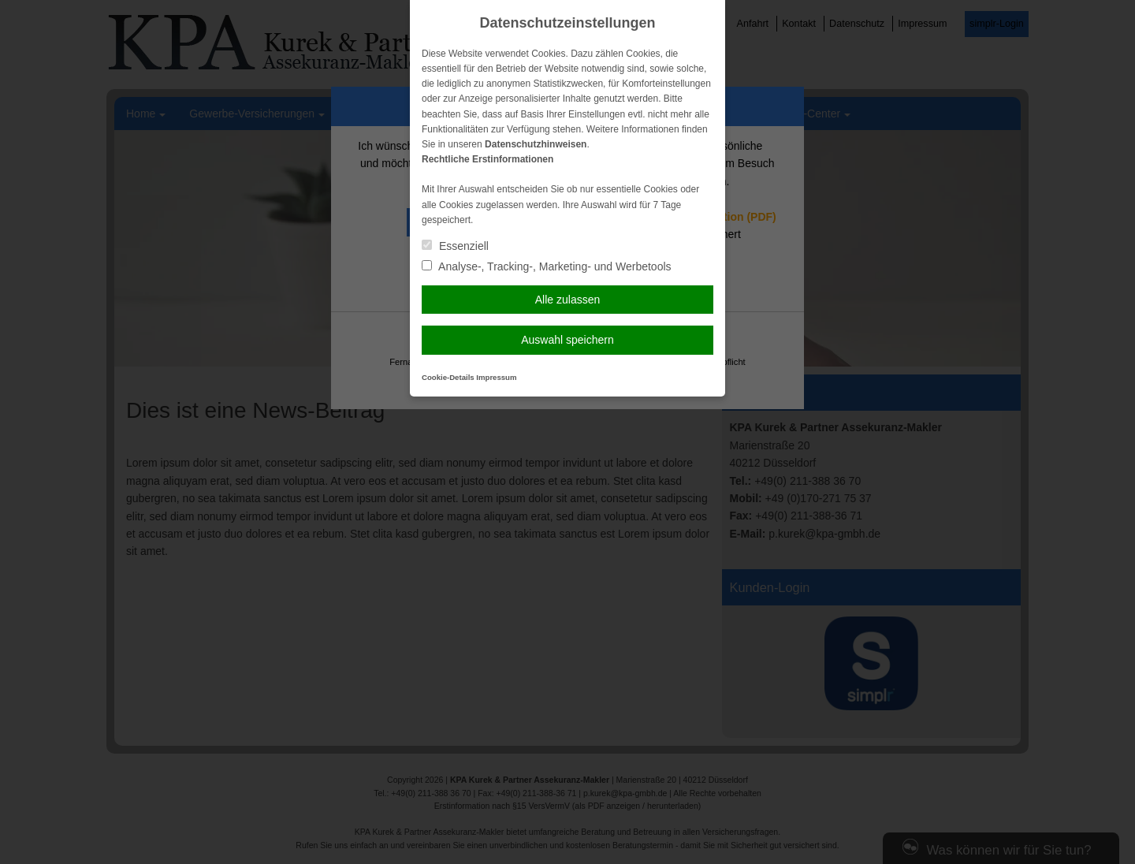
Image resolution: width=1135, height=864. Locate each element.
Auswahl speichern (567, 339)
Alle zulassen (568, 299)
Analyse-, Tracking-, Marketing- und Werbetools (547, 266)
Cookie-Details (448, 377)
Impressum (496, 377)
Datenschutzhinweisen (535, 144)
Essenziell (455, 246)
